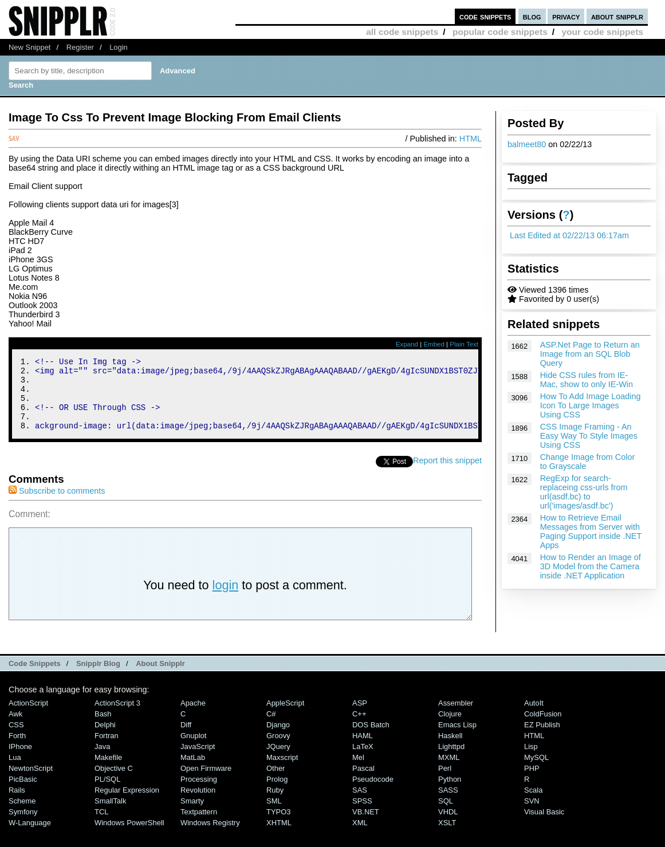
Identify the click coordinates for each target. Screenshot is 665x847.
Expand (407, 344)
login (226, 599)
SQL (445, 814)
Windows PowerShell (129, 836)
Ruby (275, 803)
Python (449, 793)
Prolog (277, 793)
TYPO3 (278, 825)
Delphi (105, 738)
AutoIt (534, 716)
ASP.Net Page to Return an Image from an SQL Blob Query (590, 354)
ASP (359, 716)
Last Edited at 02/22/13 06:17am (569, 235)
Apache (193, 716)
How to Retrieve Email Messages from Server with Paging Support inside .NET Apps (591, 531)
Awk (15, 727)
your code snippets (602, 32)
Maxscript (282, 771)
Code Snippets (35, 677)
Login (118, 47)
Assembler (455, 716)
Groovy (278, 749)
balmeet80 (526, 144)
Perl (444, 782)
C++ (359, 727)
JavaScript (197, 760)
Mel (358, 771)
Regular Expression (127, 803)
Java (102, 760)
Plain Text (464, 344)
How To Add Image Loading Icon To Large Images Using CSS (590, 405)
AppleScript (285, 716)
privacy (566, 16)
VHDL (448, 825)
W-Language (30, 836)
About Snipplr (160, 677)
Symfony (23, 825)
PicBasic (23, 793)
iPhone (20, 760)
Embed (433, 344)
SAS (359, 803)
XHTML (279, 836)
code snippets (485, 16)
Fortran (107, 749)
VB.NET (365, 825)
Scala (533, 803)
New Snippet (29, 47)
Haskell (450, 749)
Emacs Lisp (457, 738)
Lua (15, 771)
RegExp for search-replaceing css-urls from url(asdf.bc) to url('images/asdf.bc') (584, 492)
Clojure (450, 727)
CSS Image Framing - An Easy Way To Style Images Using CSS (589, 436)
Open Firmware (205, 782)
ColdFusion (543, 727)
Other (275, 782)
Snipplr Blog (98, 677)
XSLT (447, 836)
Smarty (192, 814)
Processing (198, 793)
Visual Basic (544, 825)
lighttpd (451, 760)
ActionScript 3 (117, 716)
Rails (17, 803)
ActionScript (28, 716)
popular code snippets (500, 32)
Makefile (108, 771)
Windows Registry (210, 836)
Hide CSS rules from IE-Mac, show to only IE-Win (586, 380)
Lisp (531, 760)
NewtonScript (31, 782)
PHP (532, 782)
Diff (185, 738)
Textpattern (198, 825)
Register (80, 47)
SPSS (362, 814)
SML (274, 814)
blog (532, 16)
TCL (101, 825)
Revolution (197, 803)
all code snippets (402, 32)
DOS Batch (370, 738)
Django (278, 738)
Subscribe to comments (57, 504)
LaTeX (362, 760)
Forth (17, 749)
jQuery (278, 760)
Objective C (114, 782)
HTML (470, 138)
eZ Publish (542, 738)
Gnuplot (193, 749)
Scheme (22, 814)
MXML (448, 771)
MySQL (536, 771)
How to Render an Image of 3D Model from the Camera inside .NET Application (590, 566)
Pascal (363, 782)
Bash (103, 727)
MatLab (192, 771)
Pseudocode (373, 793)
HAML (362, 749)
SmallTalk (110, 814)
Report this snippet (447, 474)
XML (360, 836)
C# (271, 727)
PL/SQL (107, 793)
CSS (16, 738)
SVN (532, 814)
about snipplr (617, 16)
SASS (448, 803)
